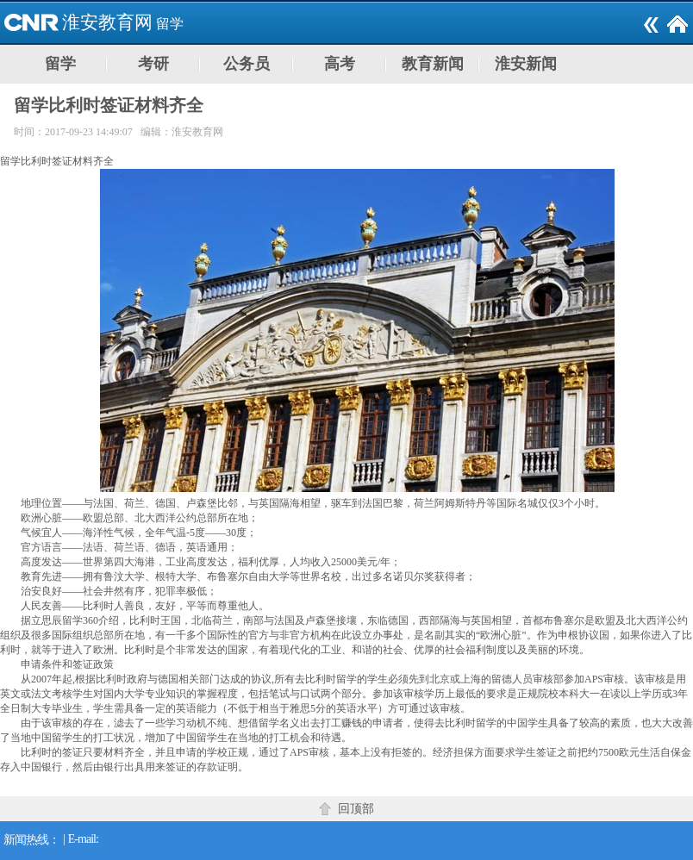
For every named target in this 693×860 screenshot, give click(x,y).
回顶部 (356, 808)
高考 (339, 63)
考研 (153, 63)
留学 (170, 23)
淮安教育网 (107, 22)
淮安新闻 (526, 63)
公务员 (246, 63)
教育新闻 (433, 63)
